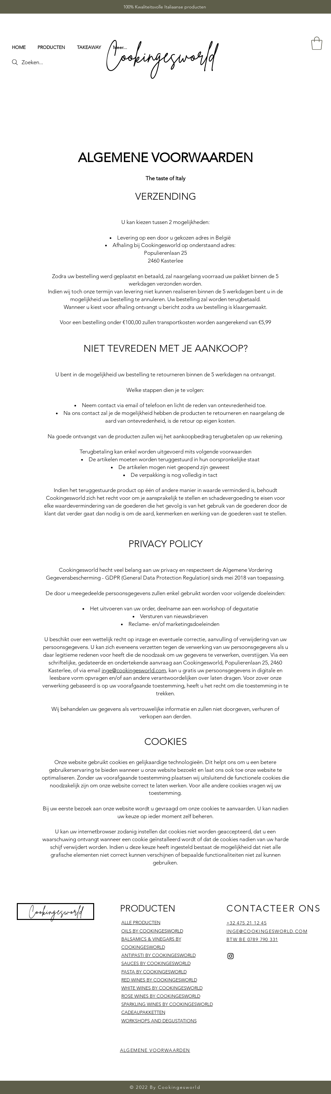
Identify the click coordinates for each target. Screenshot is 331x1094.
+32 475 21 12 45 (246, 923)
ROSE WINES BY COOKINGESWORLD (160, 996)
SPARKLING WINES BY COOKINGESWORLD (167, 1004)
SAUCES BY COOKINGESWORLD (156, 963)
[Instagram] (230, 956)
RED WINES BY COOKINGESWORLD (159, 980)
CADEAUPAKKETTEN (143, 1012)
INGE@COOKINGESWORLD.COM (266, 931)
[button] (316, 43)
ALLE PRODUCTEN (140, 922)
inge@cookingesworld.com (134, 670)
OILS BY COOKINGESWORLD (152, 931)
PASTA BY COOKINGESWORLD (154, 972)
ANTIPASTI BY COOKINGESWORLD (158, 955)
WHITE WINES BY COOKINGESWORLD (162, 988)
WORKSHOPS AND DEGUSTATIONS (159, 1021)
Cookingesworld (56, 911)
